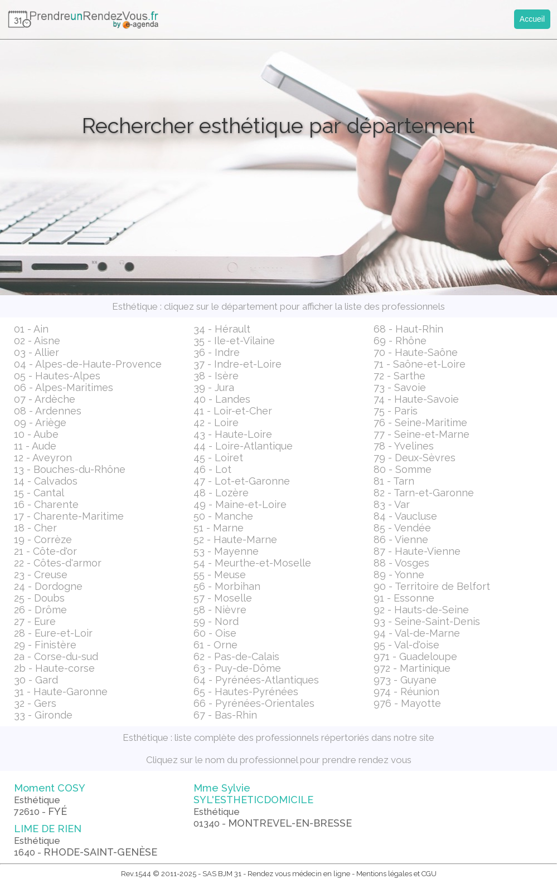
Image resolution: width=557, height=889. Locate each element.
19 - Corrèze (43, 539)
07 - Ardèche (44, 399)
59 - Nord (216, 621)
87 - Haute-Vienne (417, 551)
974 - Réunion (406, 691)
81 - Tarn (394, 481)
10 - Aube (36, 434)
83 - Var (392, 504)
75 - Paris (396, 411)
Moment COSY (49, 799)
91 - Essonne (404, 598)
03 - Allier (36, 352)
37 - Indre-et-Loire (237, 364)
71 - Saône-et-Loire (420, 364)
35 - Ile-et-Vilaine (234, 340)
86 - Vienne (401, 539)
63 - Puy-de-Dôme (237, 668)
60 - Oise (214, 633)
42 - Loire (216, 422)
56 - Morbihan (226, 586)
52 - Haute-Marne (235, 539)
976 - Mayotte (407, 703)
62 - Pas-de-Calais (236, 656)
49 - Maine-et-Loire (240, 504)
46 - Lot (212, 469)
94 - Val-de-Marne (417, 633)
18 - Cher (35, 528)
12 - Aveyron (43, 457)
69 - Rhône (400, 340)
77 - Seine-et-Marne (421, 434)
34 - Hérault (221, 329)
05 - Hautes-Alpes (57, 376)
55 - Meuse (219, 574)
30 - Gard (36, 680)
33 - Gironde (43, 715)
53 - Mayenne (226, 551)
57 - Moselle (222, 598)
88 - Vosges (401, 563)
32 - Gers (35, 703)
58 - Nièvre (219, 610)
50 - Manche (223, 516)
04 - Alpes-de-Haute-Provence (88, 364)
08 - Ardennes (47, 411)
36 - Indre (216, 352)
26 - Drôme (40, 610)
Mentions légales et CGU (396, 874)
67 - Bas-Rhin (225, 715)
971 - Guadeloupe (415, 656)
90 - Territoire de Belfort (432, 586)
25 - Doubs (39, 598)
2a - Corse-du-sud (56, 656)
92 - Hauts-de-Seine (421, 610)
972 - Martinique (412, 668)
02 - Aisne (37, 340)
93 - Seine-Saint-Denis (427, 621)
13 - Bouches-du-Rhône (69, 469)
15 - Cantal (39, 493)
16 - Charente (46, 504)
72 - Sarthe (399, 376)
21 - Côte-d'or (45, 551)
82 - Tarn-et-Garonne (424, 493)
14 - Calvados (46, 481)
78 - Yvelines (404, 446)
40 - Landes (221, 399)
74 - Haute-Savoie (416, 399)
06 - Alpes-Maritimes (63, 387)
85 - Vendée (402, 528)
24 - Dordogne (48, 586)
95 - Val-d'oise (406, 645)
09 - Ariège (40, 422)
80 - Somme (403, 469)
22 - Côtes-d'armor (57, 563)
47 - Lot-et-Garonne (241, 481)
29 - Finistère (45, 645)
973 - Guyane (405, 680)
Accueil (532, 18)
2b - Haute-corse (54, 668)
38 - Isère (216, 376)
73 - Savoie (400, 387)
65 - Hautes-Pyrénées (245, 691)
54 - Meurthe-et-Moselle (252, 563)
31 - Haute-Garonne (61, 691)
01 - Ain (31, 329)
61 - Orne (215, 645)
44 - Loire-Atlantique (243, 446)
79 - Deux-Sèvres (415, 457)
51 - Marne (218, 528)
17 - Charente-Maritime (69, 516)
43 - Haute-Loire (232, 434)
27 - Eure (35, 621)
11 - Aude (35, 446)
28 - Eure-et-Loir (53, 633)
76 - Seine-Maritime (420, 422)
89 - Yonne (399, 574)
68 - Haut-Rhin (408, 329)
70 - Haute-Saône (416, 352)
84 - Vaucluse (405, 516)
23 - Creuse (40, 574)
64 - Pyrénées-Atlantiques (256, 680)
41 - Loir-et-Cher (232, 411)
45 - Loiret (218, 457)
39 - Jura (213, 387)
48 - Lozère (221, 493)
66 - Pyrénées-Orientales (253, 703)
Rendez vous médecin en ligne (299, 874)
